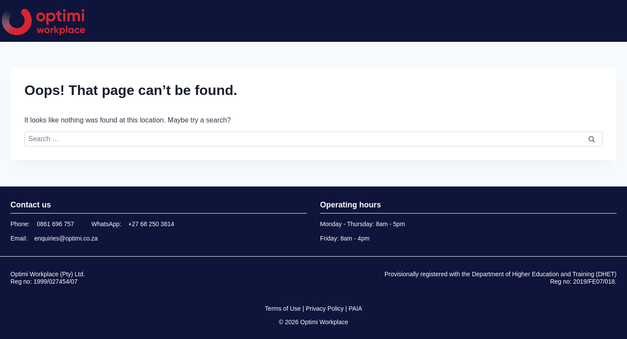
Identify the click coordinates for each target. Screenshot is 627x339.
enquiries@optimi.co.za (66, 238)
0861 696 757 (55, 223)
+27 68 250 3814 (151, 223)
